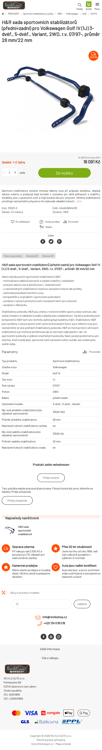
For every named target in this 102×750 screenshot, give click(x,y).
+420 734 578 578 (54, 623)
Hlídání (48, 227)
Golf (84, 13)
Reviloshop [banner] (14, 6)
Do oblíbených (23, 221)
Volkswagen (72, 13)
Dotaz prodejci (52, 221)
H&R (59, 13)
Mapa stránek (63, 743)
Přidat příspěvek (17, 500)
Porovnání (73, 221)
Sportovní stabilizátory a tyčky (38, 13)
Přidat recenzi (51, 477)
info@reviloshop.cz (54, 617)
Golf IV (94, 13)
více (79, 201)
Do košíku (64, 172)
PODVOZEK (13, 13)
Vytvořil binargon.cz (42, 743)
